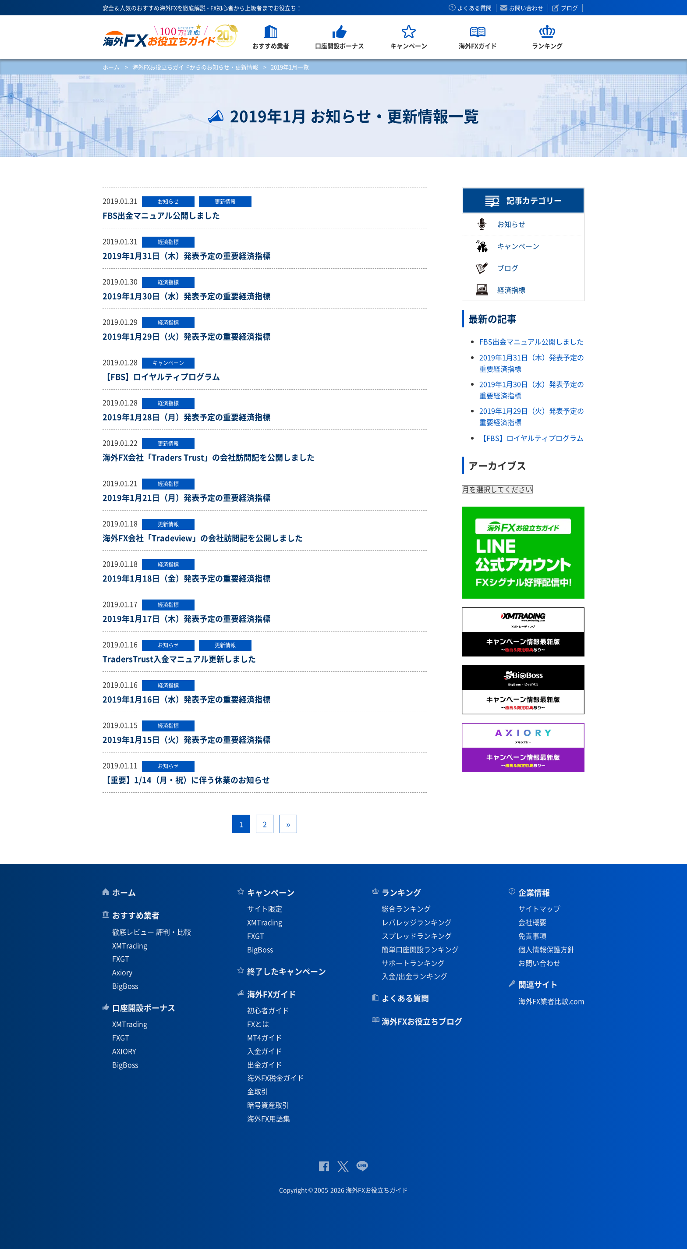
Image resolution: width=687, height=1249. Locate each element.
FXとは (258, 1023)
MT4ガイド (264, 1037)
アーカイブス (497, 465)
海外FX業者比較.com (551, 1001)
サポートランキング (413, 963)
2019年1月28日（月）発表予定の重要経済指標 (186, 417)
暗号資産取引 (268, 1105)
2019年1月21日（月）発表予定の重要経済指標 (186, 498)
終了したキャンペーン (286, 971)
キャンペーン (507, 246)
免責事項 (532, 935)
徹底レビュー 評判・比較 (151, 931)
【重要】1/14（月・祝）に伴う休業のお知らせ (186, 780)
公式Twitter (342, 1166)
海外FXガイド (271, 994)
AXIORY (124, 1051)
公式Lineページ (362, 1166)
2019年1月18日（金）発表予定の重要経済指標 (186, 578)
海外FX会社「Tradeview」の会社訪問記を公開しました (203, 538)
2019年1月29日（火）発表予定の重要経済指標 (186, 336)
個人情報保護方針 (546, 949)
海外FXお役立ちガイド (171, 35)
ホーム (111, 67)
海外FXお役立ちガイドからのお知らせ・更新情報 (195, 67)
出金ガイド (264, 1064)
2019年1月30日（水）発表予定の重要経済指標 (186, 296)
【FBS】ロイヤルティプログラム (161, 377)
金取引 (257, 1091)
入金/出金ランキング (414, 976)
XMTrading (129, 945)
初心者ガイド (268, 1010)
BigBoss (125, 985)
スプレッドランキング (417, 935)
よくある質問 (474, 8)
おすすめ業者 (135, 915)
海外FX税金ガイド (275, 1077)
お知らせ (500, 224)
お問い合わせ (526, 8)
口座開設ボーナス (143, 1008)
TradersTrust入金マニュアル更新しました (179, 659)
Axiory (122, 972)
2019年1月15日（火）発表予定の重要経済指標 (186, 739)
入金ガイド (264, 1051)
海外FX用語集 (268, 1118)
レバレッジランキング (417, 922)
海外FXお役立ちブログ (422, 1021)
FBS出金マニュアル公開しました (161, 215)
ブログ (569, 8)
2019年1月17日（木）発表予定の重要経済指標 (186, 618)
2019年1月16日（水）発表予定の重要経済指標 (186, 699)
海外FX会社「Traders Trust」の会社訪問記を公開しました (209, 457)
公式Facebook (324, 1166)
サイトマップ (539, 908)
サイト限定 (264, 908)
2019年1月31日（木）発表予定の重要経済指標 (186, 256)
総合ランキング (406, 908)
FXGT (120, 958)
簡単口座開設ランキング (420, 949)
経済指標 (500, 290)
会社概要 (532, 922)
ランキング (401, 892)
